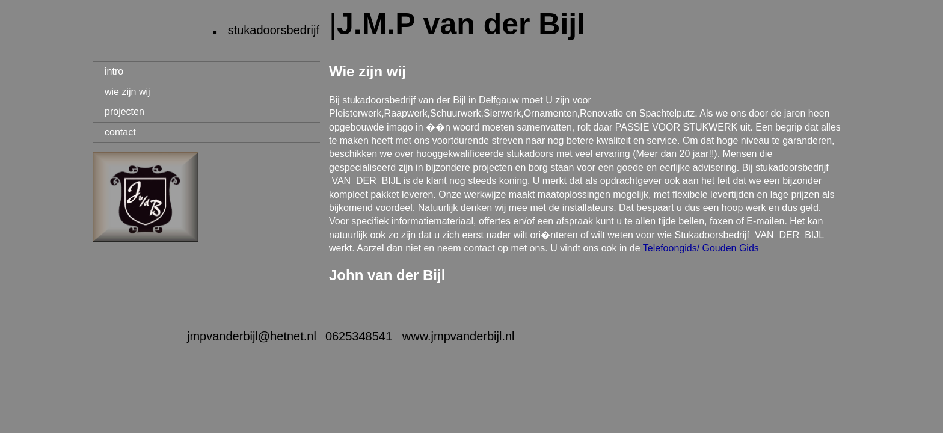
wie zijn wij (127, 92)
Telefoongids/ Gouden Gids (701, 248)
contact (120, 132)
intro (114, 71)
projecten (124, 111)
